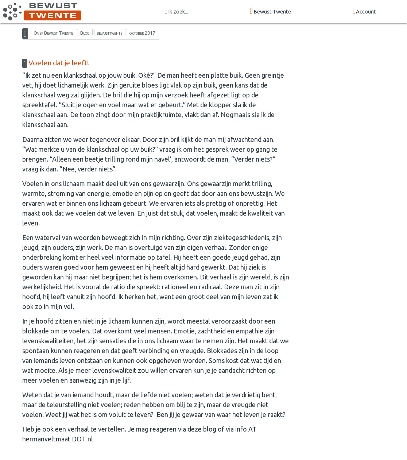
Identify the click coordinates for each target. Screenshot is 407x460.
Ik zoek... (176, 11)
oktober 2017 (142, 32)
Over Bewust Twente (53, 32)
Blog (84, 32)
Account (364, 11)
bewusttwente (109, 32)
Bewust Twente (270, 11)
